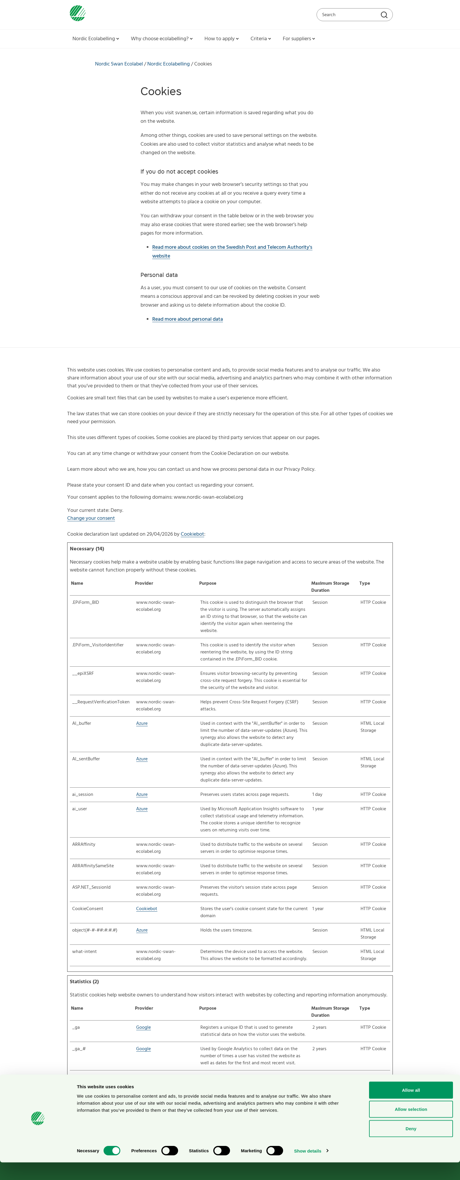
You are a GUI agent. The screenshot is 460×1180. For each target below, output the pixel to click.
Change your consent (91, 518)
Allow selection (411, 1126)
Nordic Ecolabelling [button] (96, 39)
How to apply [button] (222, 39)
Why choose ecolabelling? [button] (162, 39)
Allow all (411, 1107)
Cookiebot (192, 534)
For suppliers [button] (299, 39)
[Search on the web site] (355, 14)
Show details (308, 1168)
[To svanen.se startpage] (76, 14)
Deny (410, 1146)
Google (143, 1027)
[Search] (385, 15)
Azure (142, 723)
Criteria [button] (261, 39)
